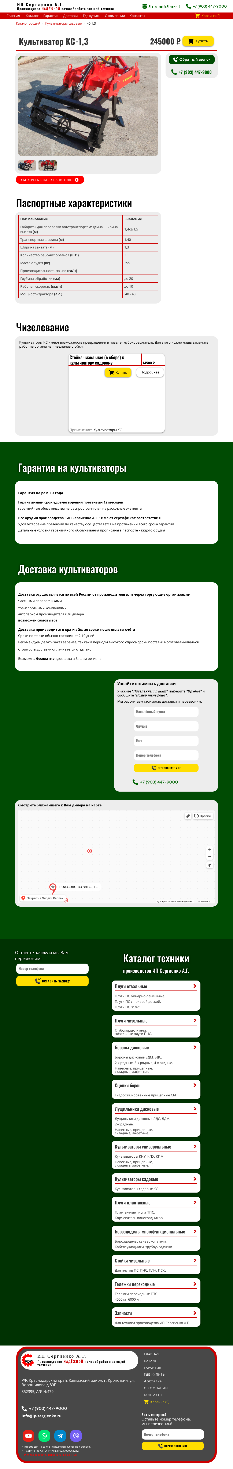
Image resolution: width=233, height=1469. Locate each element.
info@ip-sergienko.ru (42, 1415)
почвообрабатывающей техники (88, 8)
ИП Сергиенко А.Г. (40, 4)
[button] (150, 106)
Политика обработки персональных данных (49, 1455)
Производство (38, 8)
